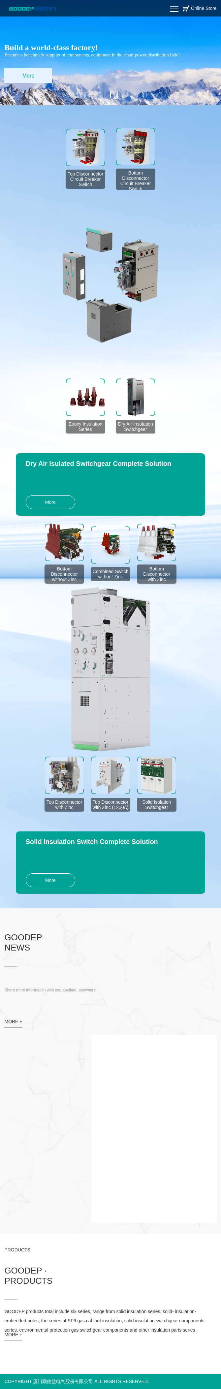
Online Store (204, 8)
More (28, 76)
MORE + (13, 1021)
